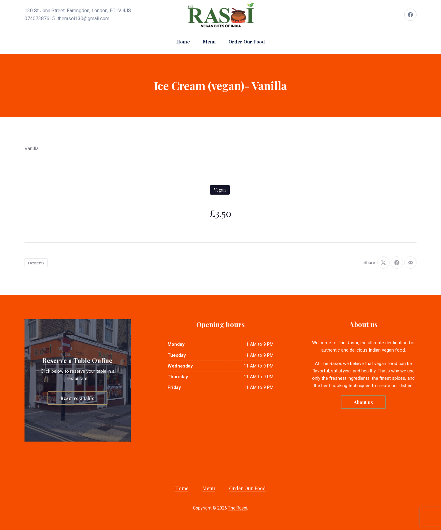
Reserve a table (77, 398)
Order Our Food (246, 42)
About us (363, 402)
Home (183, 42)
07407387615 (39, 18)
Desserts (36, 262)
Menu (209, 42)
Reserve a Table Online (77, 360)
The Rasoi (237, 508)
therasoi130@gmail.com (83, 18)
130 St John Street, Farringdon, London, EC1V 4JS (77, 10)
